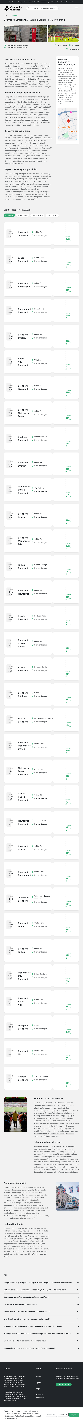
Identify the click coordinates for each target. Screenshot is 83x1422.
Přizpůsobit (51, 1415)
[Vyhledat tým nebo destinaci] (44, 8)
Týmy (38, 1383)
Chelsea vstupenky (57, 1134)
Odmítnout (63, 1415)
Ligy (38, 1389)
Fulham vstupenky (51, 1136)
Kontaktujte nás (63, 1384)
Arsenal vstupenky (41, 1134)
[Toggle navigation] (76, 8)
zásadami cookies (11, 1419)
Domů (38, 1377)
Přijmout (74, 1415)
